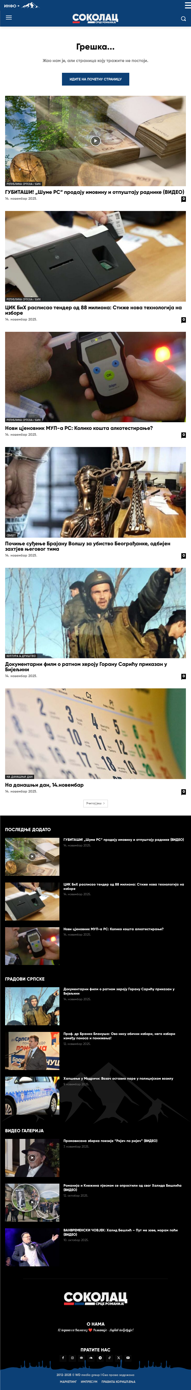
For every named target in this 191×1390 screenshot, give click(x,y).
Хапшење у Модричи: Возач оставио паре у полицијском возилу (118, 1078)
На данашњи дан (20, 777)
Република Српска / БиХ (24, 184)
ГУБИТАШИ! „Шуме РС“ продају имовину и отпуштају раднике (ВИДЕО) (94, 192)
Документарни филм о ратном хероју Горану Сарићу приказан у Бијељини (86, 667)
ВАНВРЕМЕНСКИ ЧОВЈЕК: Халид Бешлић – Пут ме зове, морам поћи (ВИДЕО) (120, 1232)
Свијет (11, 535)
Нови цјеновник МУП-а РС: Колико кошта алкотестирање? (79, 428)
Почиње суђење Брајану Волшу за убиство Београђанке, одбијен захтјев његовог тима (87, 546)
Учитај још (95, 803)
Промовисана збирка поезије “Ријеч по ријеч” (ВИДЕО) (110, 1141)
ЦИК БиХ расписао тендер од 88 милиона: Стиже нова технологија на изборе (93, 310)
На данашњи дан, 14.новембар (44, 785)
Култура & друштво (21, 656)
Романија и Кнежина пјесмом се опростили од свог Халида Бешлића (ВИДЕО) (122, 1187)
